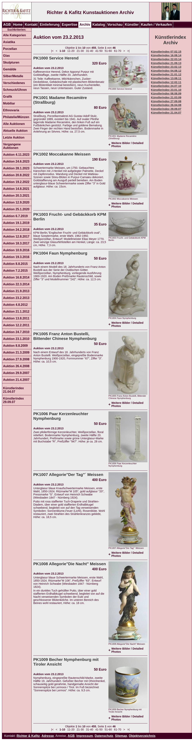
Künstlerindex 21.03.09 (166, 97)
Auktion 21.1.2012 (16, 311)
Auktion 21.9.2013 (16, 291)
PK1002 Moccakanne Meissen (62, 154)
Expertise (69, 25)
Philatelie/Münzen (16, 117)
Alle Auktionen (14, 124)
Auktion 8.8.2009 (15, 345)
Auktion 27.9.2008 (16, 359)
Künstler (132, 25)
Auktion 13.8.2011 (16, 318)
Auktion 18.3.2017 (16, 243)
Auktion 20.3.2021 (16, 195)
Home (18, 25)
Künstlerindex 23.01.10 (166, 89)
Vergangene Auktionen (12, 146)
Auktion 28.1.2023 (16, 168)
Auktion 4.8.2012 (15, 304)
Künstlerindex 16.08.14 (166, 55)
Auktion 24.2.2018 (16, 229)
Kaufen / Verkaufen (156, 25)
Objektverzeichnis (142, 735)
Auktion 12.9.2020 (16, 202)
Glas (6, 55)
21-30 (80, 50)
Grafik (7, 96)
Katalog (98, 25)
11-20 (71, 50)
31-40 (89, 50)
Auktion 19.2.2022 (16, 182)
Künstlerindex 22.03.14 (166, 59)
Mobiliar (9, 103)
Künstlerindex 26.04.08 (166, 105)
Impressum (84, 735)
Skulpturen (11, 62)
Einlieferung (50, 25)
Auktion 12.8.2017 (16, 236)
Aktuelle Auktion (15, 130)
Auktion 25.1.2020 (16, 209)
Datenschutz (104, 735)
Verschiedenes (14, 83)
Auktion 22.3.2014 (16, 284)
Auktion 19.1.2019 (16, 223)
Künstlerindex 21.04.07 (13, 389)
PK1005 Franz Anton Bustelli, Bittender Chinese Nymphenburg (65, 336)
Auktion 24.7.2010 (16, 332)
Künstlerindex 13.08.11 (166, 78)
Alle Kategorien (14, 35)
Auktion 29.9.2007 (16, 373)
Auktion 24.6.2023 (16, 161)
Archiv (84, 25)
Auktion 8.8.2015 (15, 263)
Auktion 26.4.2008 (16, 366)
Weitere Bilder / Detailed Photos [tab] (127, 144)
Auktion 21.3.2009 (16, 352)
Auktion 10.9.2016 (16, 250)
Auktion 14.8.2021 (16, 188)
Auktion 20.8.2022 (16, 175)
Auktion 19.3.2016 (16, 257)
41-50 (99, 50)
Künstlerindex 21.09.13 (166, 63)
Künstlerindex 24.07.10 (166, 86)
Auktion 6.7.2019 (15, 216)
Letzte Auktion (14, 137)
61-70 (117, 50)
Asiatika (9, 42)
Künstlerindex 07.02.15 (166, 51)
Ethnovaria (11, 110)
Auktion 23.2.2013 (16, 298)
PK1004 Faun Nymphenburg (60, 253)
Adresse (47, 735)
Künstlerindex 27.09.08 (166, 101)
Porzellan (10, 48)
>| (128, 50)
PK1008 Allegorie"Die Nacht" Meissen (69, 563)
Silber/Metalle (13, 76)
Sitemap (121, 735)
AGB (7, 25)
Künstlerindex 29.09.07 (13, 400)
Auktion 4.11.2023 (16, 154)
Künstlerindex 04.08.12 (166, 70)
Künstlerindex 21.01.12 (166, 74)
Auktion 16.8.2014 (16, 277)
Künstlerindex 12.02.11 (166, 82)
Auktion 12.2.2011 (16, 325)
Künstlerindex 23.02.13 (166, 66)
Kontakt (31, 25)
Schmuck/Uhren (15, 89)
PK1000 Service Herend (55, 58)
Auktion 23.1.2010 (16, 338)
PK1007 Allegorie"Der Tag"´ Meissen (68, 474)
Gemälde (9, 69)
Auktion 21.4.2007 (16, 379)
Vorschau (115, 25)
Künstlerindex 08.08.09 (166, 93)
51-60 (108, 50)
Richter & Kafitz (28, 735)
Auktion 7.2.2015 (15, 270)
